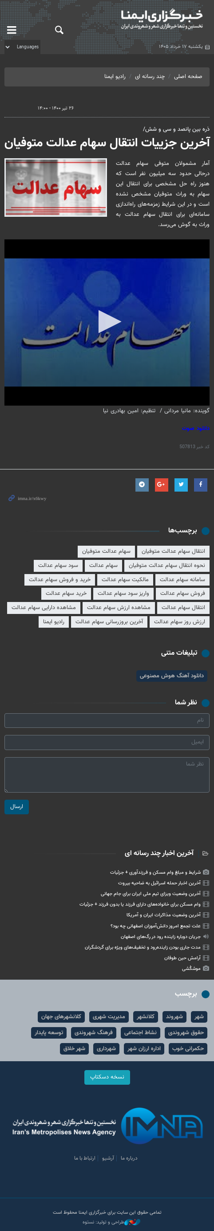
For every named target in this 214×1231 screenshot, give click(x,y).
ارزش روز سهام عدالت (179, 621)
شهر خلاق (74, 1048)
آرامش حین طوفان (182, 958)
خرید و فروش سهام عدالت (60, 579)
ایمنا (143, 20)
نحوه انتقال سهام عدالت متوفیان (167, 565)
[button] (107, 322)
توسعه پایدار (49, 1032)
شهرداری (106, 1048)
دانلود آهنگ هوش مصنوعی (172, 676)
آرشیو (108, 1158)
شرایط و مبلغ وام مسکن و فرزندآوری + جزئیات (155, 872)
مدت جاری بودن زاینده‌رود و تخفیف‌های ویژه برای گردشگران (143, 947)
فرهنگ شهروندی (94, 1032)
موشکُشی (191, 969)
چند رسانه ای (150, 76)
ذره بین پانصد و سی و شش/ (176, 129)
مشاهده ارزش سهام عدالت (119, 607)
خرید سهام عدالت (66, 593)
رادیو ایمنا (115, 76)
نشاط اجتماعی (140, 1032)
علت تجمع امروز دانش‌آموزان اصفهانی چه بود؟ (156, 926)
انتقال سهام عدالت (183, 607)
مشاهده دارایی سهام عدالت (44, 607)
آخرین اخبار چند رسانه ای (159, 853)
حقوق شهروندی (186, 1032)
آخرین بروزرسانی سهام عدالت (109, 621)
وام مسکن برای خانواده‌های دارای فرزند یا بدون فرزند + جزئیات (140, 904)
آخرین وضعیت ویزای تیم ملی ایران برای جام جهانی (151, 894)
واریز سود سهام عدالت (123, 593)
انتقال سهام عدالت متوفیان (173, 551)
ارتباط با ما (84, 1158)
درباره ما (129, 1158)
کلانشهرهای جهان (61, 1016)
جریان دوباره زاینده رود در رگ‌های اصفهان (161, 937)
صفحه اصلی (188, 76)
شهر (199, 1016)
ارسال (16, 806)
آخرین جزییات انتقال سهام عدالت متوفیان (107, 143)
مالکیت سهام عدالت (125, 579)
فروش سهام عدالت (182, 593)
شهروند (174, 1016)
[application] (107, 322)
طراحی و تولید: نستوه (111, 1222)
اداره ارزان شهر (144, 1048)
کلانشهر (146, 1016)
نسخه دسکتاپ (107, 1077)
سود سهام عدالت (58, 565)
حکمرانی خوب (188, 1048)
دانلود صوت (196, 428)
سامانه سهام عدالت (182, 579)
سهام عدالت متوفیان (106, 551)
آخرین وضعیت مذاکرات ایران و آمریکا (164, 915)
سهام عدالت (103, 565)
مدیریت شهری (109, 1016)
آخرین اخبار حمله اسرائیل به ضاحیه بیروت (159, 883)
